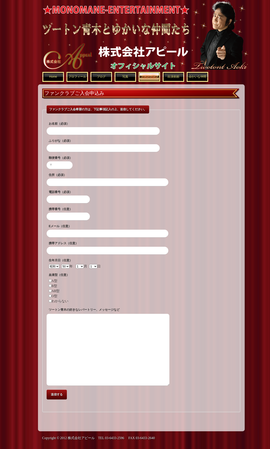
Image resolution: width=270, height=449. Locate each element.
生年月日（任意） (60, 260)
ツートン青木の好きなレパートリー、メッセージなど (84, 309)
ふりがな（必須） (60, 140)
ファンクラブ (149, 76)
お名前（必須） (59, 123)
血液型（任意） (59, 274)
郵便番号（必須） (60, 157)
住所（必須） (57, 175)
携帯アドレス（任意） (63, 243)
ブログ (101, 76)
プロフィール (77, 76)
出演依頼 (173, 76)
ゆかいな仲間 (197, 76)
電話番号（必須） (60, 192)
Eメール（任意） (60, 226)
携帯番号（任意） (60, 209)
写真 (125, 76)
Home (53, 76)
